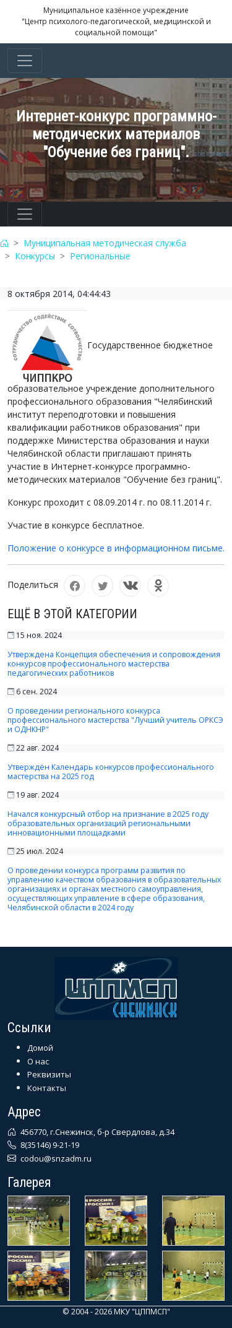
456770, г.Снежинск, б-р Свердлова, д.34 (96, 1131)
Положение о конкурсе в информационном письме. (116, 548)
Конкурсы (35, 256)
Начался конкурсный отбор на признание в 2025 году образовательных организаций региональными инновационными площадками (107, 823)
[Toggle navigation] (24, 60)
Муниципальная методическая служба (105, 243)
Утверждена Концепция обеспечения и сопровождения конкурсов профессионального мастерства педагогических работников (113, 663)
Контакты (46, 1087)
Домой (40, 1047)
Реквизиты (49, 1074)
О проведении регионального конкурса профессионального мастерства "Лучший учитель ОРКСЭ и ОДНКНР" (115, 720)
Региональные (100, 256)
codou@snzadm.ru (55, 1158)
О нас (38, 1061)
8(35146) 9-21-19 (49, 1144)
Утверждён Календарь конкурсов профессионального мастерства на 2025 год (110, 772)
